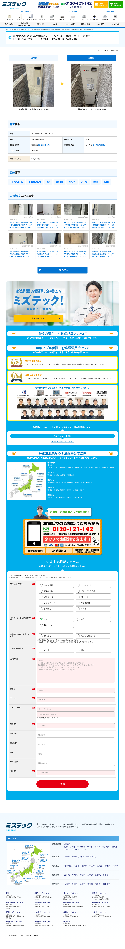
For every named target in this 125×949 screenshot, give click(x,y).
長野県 (105, 875)
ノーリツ (84, 182)
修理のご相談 (85, 24)
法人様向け (115, 25)
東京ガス (72, 182)
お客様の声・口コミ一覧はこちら (62, 442)
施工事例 (24, 24)
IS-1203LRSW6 (44, 145)
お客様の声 (40, 24)
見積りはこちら (38, 318)
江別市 (84, 849)
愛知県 (75, 875)
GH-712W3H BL (99, 145)
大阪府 (67, 884)
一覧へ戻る (53, 269)
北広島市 (106, 847)
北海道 (67, 844)
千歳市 (67, 849)
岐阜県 (82, 875)
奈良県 (98, 884)
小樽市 (89, 847)
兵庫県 (75, 884)
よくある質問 (70, 24)
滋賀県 (82, 884)
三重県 (90, 875)
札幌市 (78, 847)
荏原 (48, 182)
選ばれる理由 (9, 24)
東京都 (95, 182)
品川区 (106, 182)
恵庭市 (115, 847)
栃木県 (107, 866)
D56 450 (59, 182)
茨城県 (99, 866)
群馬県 (115, 866)
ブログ (54, 24)
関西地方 (55, 884)
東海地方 (55, 875)
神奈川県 (68, 866)
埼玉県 (92, 866)
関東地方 (55, 866)
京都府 (90, 884)
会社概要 (100, 24)
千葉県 (84, 866)
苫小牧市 (75, 849)
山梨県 (98, 875)
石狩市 (97, 847)
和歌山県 (106, 884)
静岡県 (67, 875)
